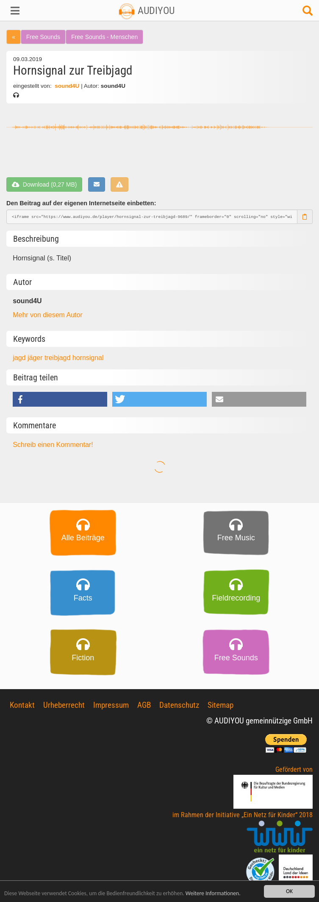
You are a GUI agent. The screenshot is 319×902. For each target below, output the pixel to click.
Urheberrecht (64, 705)
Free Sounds (43, 37)
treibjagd (58, 357)
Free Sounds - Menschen (104, 37)
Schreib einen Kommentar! (53, 444)
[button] (26, 10)
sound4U (67, 86)
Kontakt (22, 705)
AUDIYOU (146, 11)
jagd (20, 357)
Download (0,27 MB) (44, 184)
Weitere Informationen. (213, 893)
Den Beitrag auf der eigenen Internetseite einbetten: (81, 203)
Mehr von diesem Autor (48, 314)
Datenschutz (179, 705)
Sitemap (220, 705)
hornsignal (88, 357)
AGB (144, 705)
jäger (36, 357)
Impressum (111, 705)
